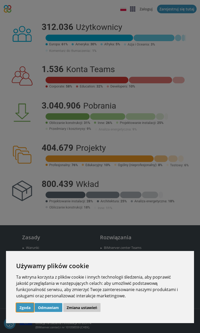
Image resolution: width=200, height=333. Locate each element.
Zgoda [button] (25, 307)
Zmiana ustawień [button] (82, 307)
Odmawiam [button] (48, 307)
